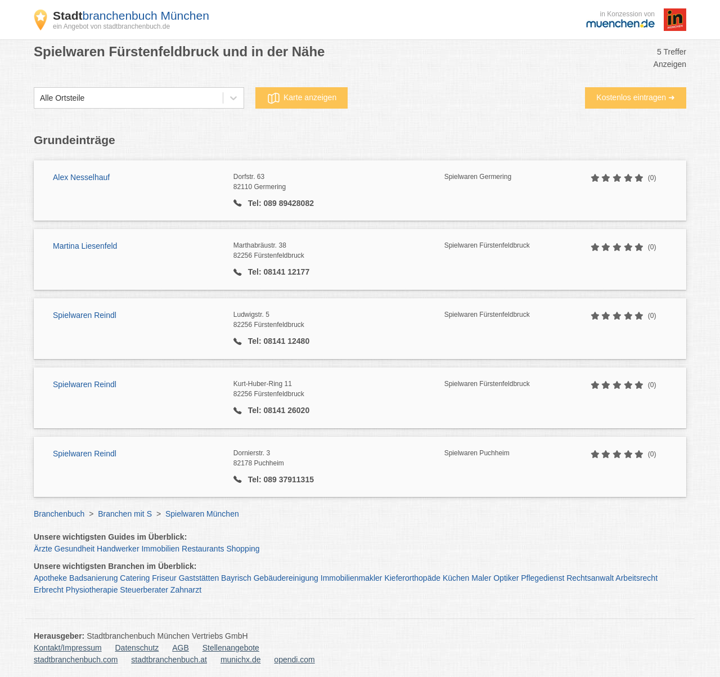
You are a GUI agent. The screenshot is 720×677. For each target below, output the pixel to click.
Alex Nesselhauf (81, 177)
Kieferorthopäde (412, 577)
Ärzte (43, 548)
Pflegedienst (542, 577)
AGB (180, 647)
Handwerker (118, 548)
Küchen (456, 577)
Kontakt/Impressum (68, 647)
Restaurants (203, 548)
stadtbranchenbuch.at (169, 659)
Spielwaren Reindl (84, 315)
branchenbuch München (131, 15)
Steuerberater (144, 589)
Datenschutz (137, 647)
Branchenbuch (59, 513)
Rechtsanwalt (590, 577)
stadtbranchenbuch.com (76, 659)
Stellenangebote (230, 647)
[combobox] (40, 98)
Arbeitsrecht (636, 577)
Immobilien (160, 548)
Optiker (506, 577)
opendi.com (294, 659)
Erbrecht (49, 589)
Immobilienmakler (351, 577)
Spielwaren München (202, 513)
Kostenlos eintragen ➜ (635, 97)
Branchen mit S (125, 513)
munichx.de (240, 659)
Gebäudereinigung (286, 577)
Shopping (242, 548)
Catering (135, 577)
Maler (481, 577)
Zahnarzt (185, 589)
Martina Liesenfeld (85, 245)
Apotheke (50, 577)
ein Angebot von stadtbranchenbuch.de (111, 26)
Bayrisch (236, 577)
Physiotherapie (92, 589)
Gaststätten (199, 577)
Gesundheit (75, 548)
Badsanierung (93, 577)
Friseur (164, 577)
